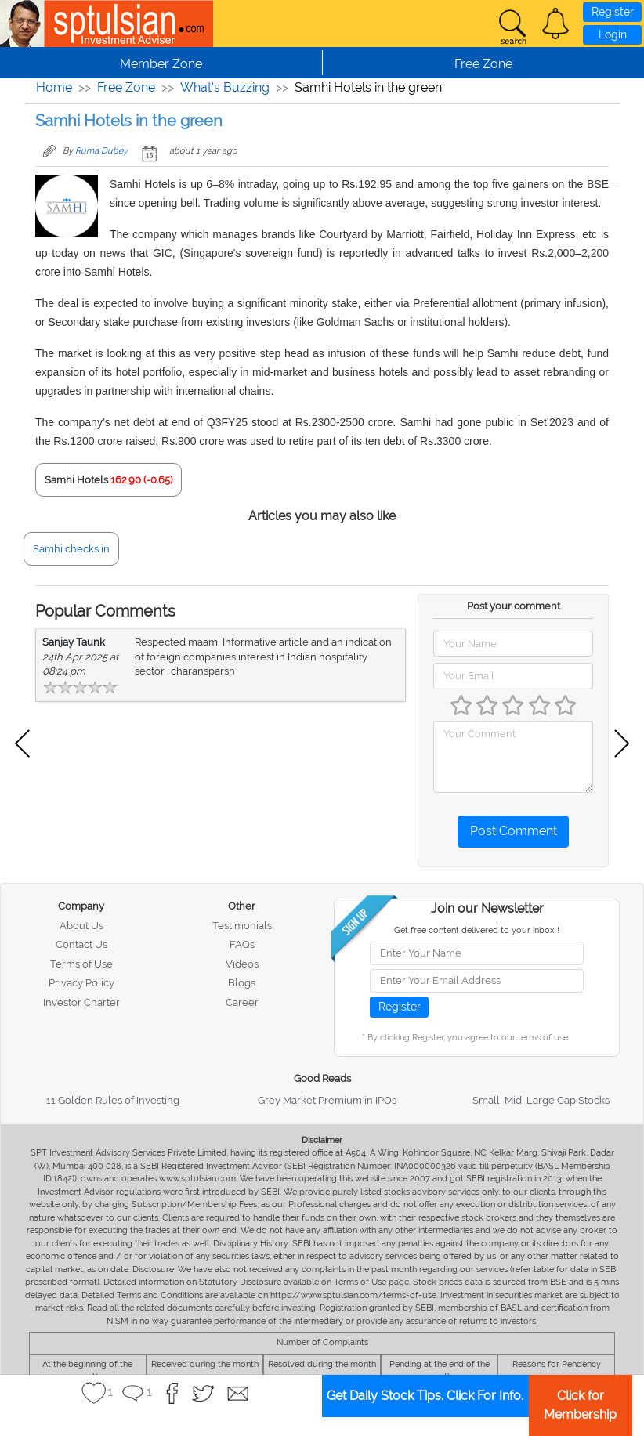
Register (613, 11)
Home (54, 87)
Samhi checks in (71, 549)
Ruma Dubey (101, 151)
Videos (242, 964)
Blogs (241, 983)
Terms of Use (81, 964)
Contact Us (81, 944)
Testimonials (242, 925)
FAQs (242, 944)
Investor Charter (81, 1002)
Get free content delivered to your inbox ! (476, 930)
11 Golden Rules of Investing (112, 1100)
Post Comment (513, 830)
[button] (555, 23)
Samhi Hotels (76, 480)
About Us (81, 925)
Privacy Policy (81, 983)
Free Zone (126, 87)
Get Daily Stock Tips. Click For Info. (425, 1395)
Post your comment (513, 606)
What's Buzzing (225, 87)
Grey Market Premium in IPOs (327, 1100)
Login (613, 34)
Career (242, 1002)
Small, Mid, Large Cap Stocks (541, 1100)
